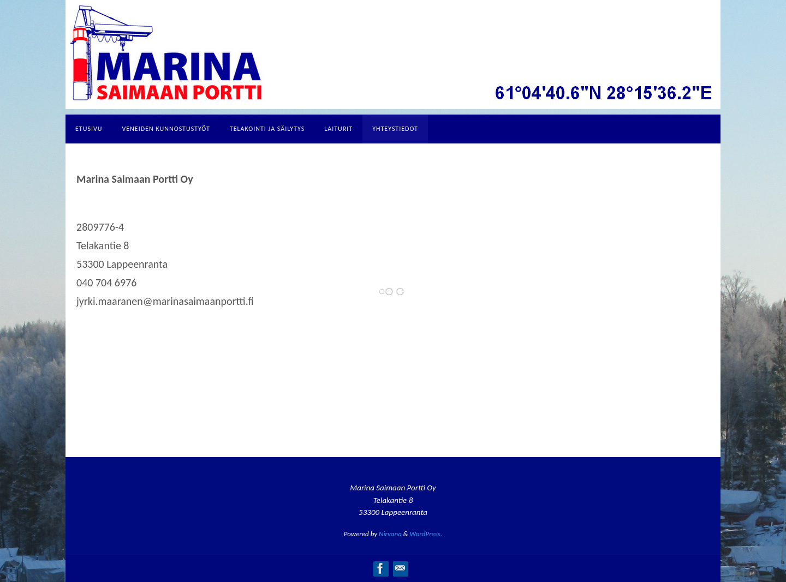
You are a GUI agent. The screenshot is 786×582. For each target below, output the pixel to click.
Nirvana (390, 534)
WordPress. (426, 534)
